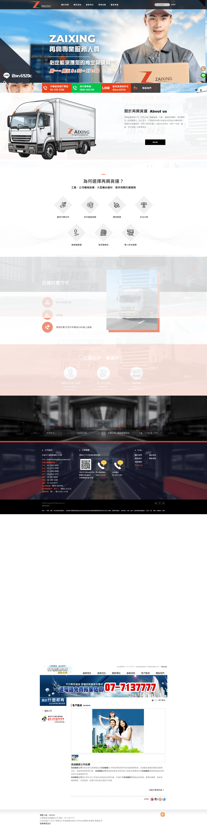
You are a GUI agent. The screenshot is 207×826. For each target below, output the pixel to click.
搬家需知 (116, 673)
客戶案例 (145, 673)
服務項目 (101, 673)
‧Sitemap (163, 667)
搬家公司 (48, 711)
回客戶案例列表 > (156, 790)
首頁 (155, 700)
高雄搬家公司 (76, 768)
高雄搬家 (105, 768)
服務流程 (131, 673)
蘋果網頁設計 (45, 823)
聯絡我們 (160, 673)
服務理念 (87, 673)
